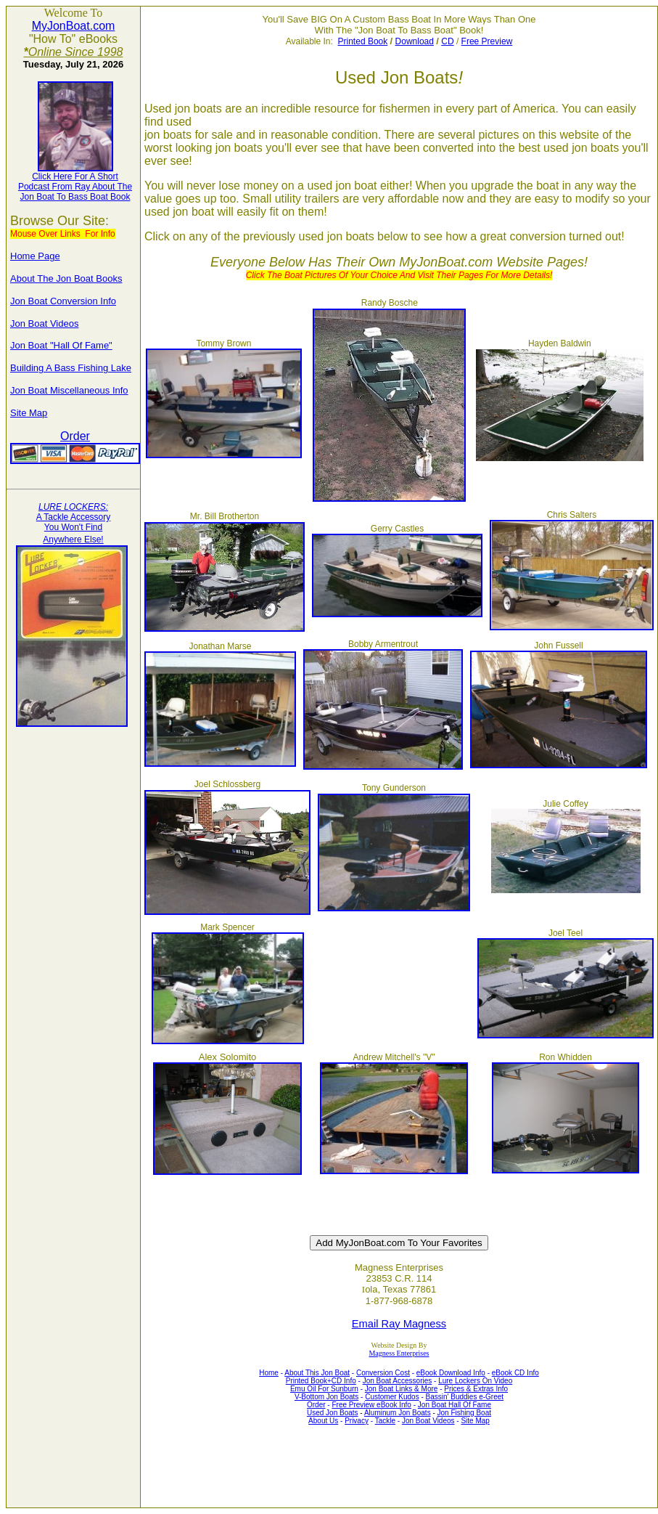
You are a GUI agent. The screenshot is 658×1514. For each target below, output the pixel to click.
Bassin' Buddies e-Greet (465, 1397)
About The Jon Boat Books (66, 278)
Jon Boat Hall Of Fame (454, 1405)
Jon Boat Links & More (401, 1389)
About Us (323, 1421)
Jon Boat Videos (44, 323)
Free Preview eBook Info (371, 1405)
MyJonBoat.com (73, 26)
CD (447, 41)
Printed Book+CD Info (321, 1381)
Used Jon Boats (332, 1413)
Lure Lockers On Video (475, 1381)
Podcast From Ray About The (75, 187)
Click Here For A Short (75, 176)
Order (75, 436)
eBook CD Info (515, 1373)
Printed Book (363, 41)
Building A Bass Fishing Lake (70, 367)
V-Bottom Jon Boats (326, 1397)
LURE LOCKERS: (73, 507)
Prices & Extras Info (476, 1389)
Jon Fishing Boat (464, 1413)
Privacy (357, 1421)
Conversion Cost (383, 1373)
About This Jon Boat (317, 1373)
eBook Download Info (450, 1373)
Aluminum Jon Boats (397, 1413)
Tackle (385, 1421)
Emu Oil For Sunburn (324, 1389)
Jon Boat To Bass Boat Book (75, 197)
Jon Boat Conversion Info (63, 301)
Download (414, 41)
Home (269, 1373)
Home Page (35, 256)
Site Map (28, 412)
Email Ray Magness (399, 1324)
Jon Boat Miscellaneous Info (69, 390)
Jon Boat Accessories (397, 1381)
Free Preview (487, 41)
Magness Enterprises (399, 1353)
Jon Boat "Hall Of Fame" (61, 345)
